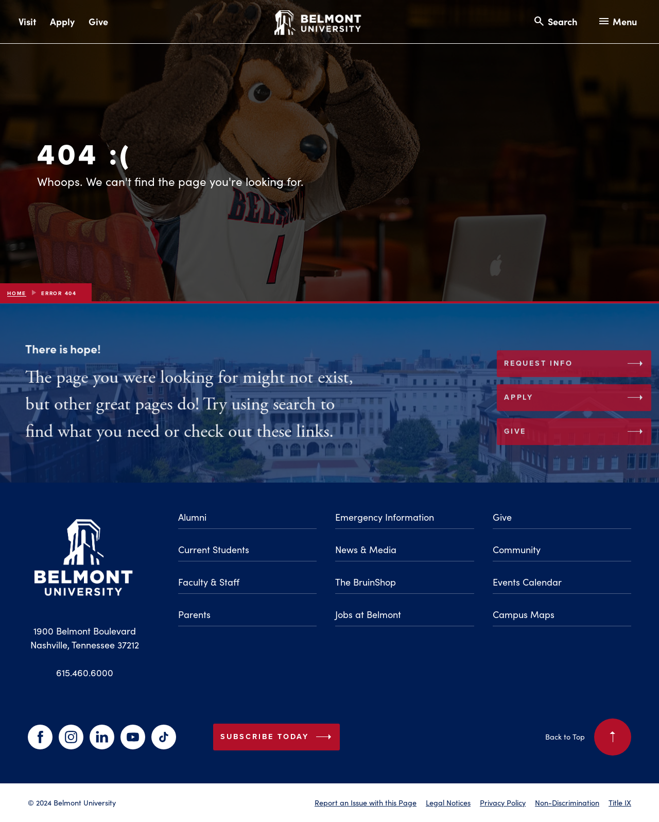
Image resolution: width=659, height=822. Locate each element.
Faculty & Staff (208, 582)
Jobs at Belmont (368, 614)
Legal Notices (448, 802)
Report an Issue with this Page (366, 802)
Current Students (213, 549)
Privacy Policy (503, 802)
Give (98, 21)
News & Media (365, 549)
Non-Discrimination (567, 802)
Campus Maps (523, 614)
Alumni (192, 517)
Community (517, 549)
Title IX (620, 802)
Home (16, 293)
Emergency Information (384, 517)
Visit (27, 21)
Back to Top (588, 737)
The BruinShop (365, 582)
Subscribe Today (278, 737)
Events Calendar (527, 582)
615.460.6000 (84, 672)
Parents (194, 614)
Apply (62, 21)
